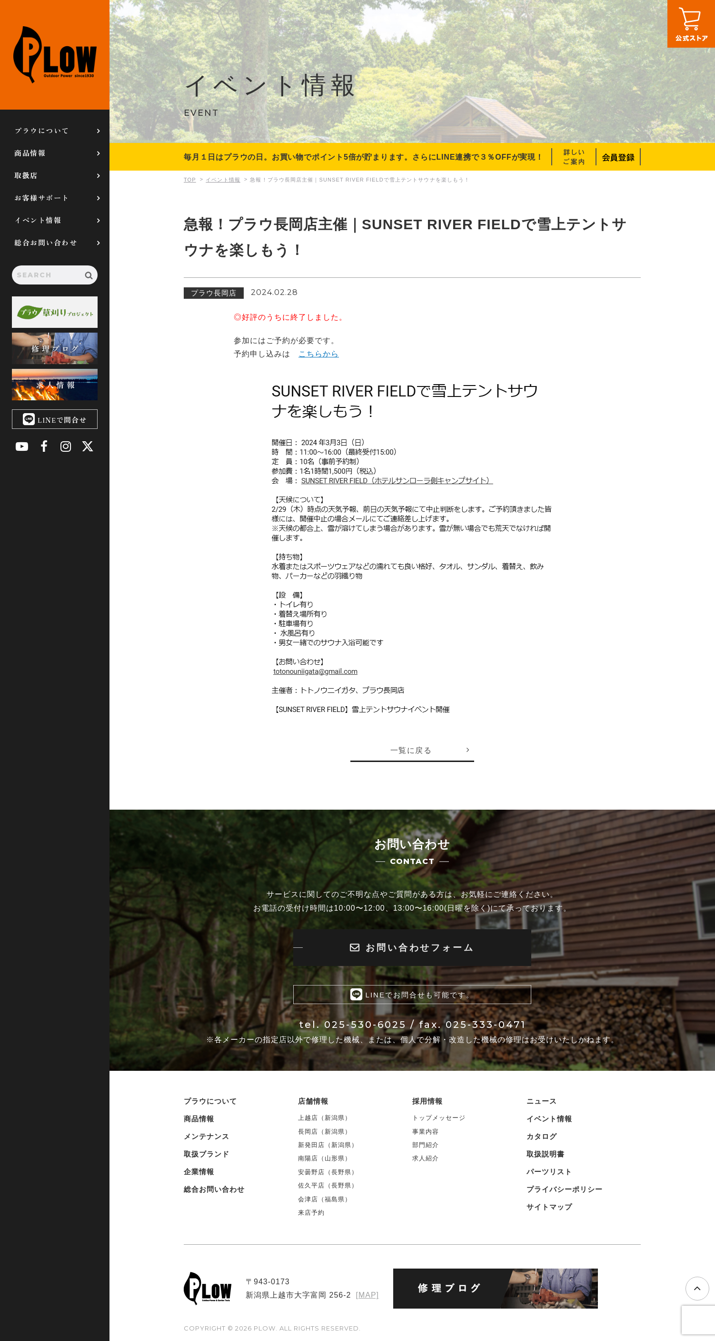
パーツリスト (549, 1172)
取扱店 (26, 175)
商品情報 (30, 153)
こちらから (318, 354)
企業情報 (199, 1172)
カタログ (541, 1136)
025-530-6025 (365, 1024)
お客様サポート (42, 198)
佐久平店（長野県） (328, 1185)
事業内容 (425, 1131)
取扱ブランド (206, 1154)
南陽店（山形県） (324, 1158)
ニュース (541, 1101)
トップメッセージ (439, 1117)
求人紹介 (425, 1158)
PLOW (54, 55)
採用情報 (427, 1101)
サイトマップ (549, 1207)
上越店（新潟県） (324, 1117)
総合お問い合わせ (45, 242)
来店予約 (311, 1212)
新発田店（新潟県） (328, 1144)
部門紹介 (425, 1144)
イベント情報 (37, 220)
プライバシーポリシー (564, 1189)
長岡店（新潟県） (324, 1131)
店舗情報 (313, 1101)
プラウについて (42, 130)
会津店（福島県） (324, 1198)
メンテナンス (206, 1136)
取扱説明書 (545, 1154)
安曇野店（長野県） (328, 1171)
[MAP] (367, 1295)
